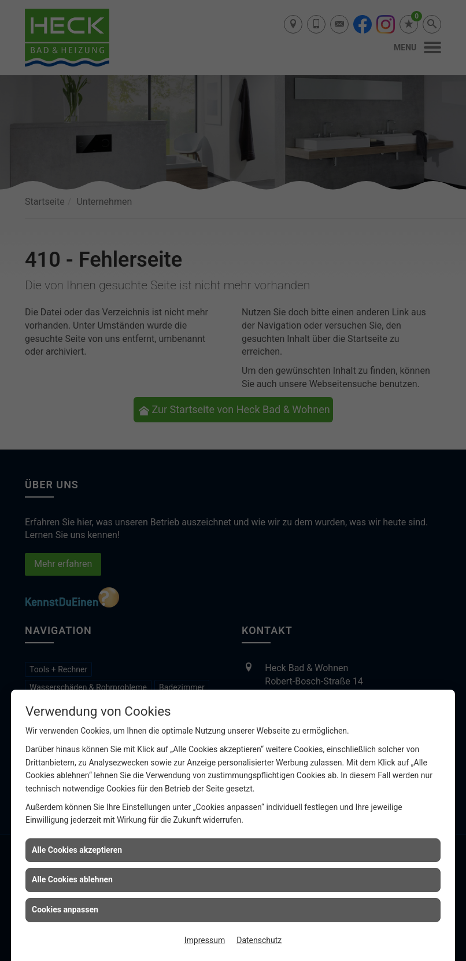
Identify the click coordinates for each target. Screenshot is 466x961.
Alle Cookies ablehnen (72, 879)
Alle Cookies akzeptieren (77, 850)
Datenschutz (259, 940)
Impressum (204, 940)
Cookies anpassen (65, 909)
